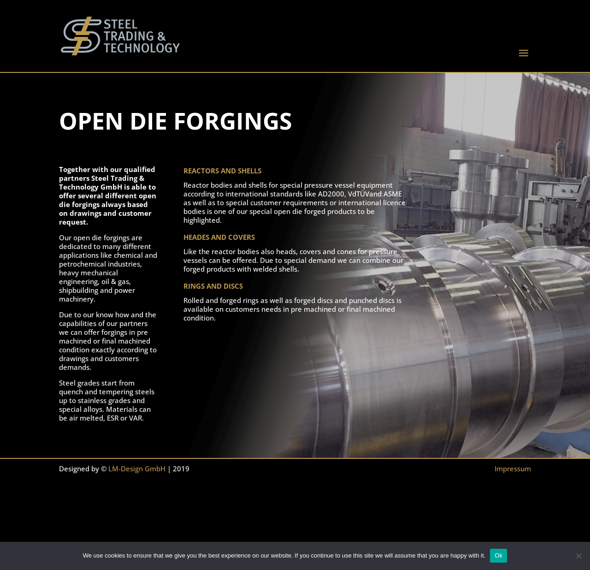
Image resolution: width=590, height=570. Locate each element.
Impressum (513, 468)
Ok (498, 555)
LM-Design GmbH (136, 468)
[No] (578, 555)
